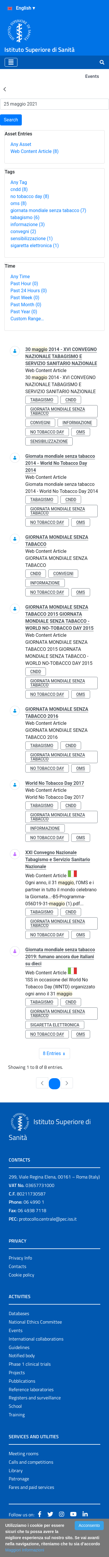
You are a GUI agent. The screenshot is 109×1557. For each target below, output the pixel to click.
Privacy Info (20, 1257)
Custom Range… (27, 318)
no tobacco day (29, 196)
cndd (19, 189)
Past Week (24, 297)
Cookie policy (21, 1274)
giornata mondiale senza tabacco (48, 210)
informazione (27, 224)
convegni (23, 231)
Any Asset (20, 144)
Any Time (20, 276)
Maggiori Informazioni (24, 1550)
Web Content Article (34, 151)
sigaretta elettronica (34, 245)
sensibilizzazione (31, 238)
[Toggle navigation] (11, 62)
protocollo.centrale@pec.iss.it (48, 1218)
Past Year (23, 311)
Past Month (25, 304)
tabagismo (25, 217)
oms (18, 203)
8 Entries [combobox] (56, 1053)
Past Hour (24, 283)
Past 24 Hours (28, 290)
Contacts (17, 1266)
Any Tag (18, 182)
